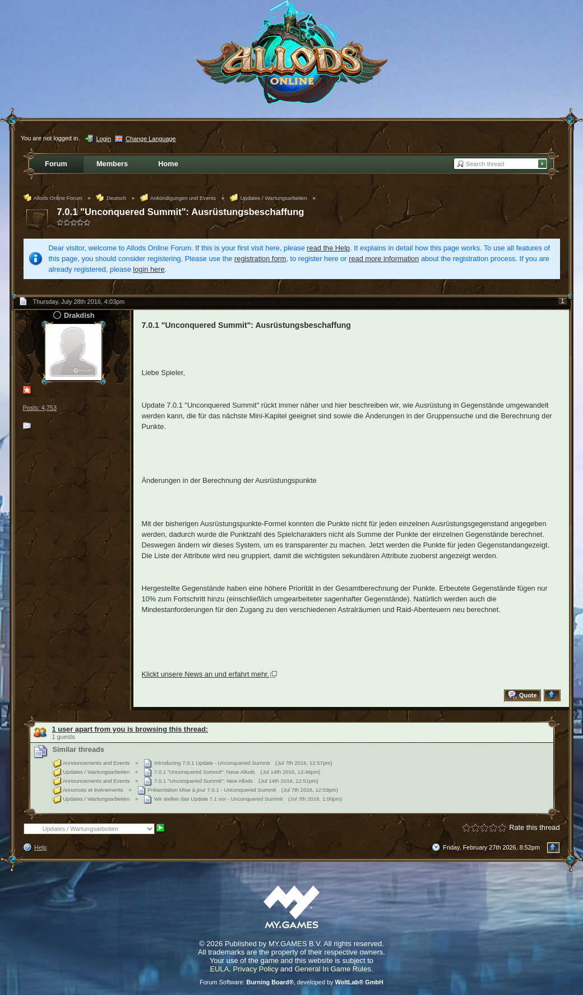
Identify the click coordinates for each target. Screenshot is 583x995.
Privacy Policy (256, 969)
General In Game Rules (332, 969)
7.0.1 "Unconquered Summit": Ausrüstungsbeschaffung (180, 212)
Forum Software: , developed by (291, 982)
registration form (260, 258)
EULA (219, 969)
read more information (384, 258)
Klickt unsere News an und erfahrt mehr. (206, 674)
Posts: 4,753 (40, 407)
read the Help (328, 248)
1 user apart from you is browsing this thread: (130, 729)
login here (148, 269)
